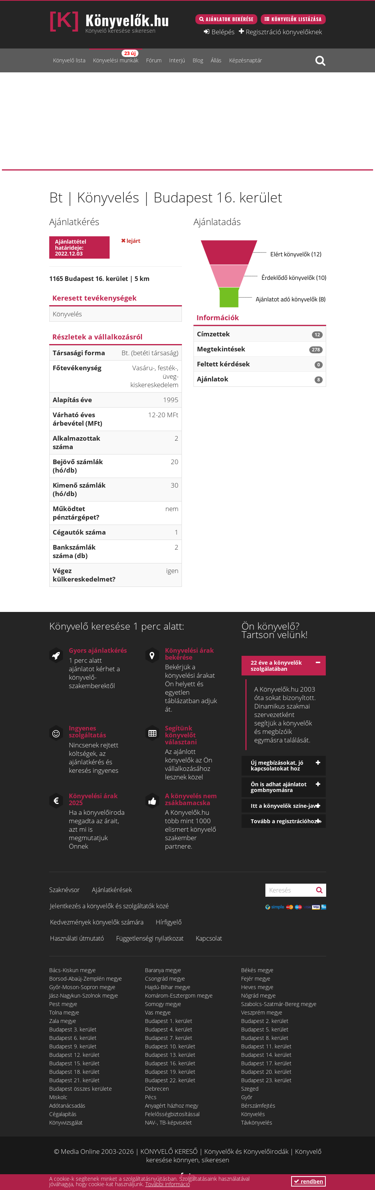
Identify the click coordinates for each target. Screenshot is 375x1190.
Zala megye (62, 1021)
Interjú (177, 60)
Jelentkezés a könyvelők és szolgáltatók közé (109, 906)
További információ (167, 1184)
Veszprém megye (261, 1012)
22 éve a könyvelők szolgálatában (276, 665)
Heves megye (257, 987)
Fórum (154, 60)
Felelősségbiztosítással (172, 1114)
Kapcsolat (209, 938)
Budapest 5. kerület (264, 1029)
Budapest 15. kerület (74, 1063)
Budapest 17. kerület (266, 1063)
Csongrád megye (165, 978)
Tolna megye (64, 1012)
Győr (246, 1097)
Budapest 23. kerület (266, 1080)
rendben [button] (308, 1181)
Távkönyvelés (256, 1122)
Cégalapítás (63, 1114)
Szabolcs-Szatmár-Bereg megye (279, 1004)
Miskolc (58, 1097)
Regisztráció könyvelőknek (284, 31)
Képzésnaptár (245, 60)
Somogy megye (163, 1004)
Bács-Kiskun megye (72, 970)
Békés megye (257, 970)
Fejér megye (255, 978)
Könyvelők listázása (297, 19)
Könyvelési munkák (115, 57)
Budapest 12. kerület (74, 1054)
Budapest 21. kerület (74, 1080)
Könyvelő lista (69, 60)
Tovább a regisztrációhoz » (286, 821)
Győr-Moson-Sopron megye (82, 987)
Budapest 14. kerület (266, 1054)
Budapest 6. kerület (73, 1037)
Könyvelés (253, 1114)
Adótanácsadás (67, 1105)
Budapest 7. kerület (168, 1037)
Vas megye (158, 1012)
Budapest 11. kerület (266, 1046)
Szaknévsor (64, 890)
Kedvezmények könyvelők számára (96, 922)
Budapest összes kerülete (80, 1088)
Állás (216, 60)
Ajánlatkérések (112, 890)
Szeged (249, 1088)
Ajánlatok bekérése (229, 19)
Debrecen (157, 1088)
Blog (198, 60)
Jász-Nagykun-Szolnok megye (83, 995)
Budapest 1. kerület (168, 1021)
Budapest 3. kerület (73, 1029)
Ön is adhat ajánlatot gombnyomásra (279, 787)
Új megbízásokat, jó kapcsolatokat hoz (277, 765)
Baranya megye (163, 970)
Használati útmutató (77, 938)
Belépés (223, 31)
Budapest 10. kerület (170, 1046)
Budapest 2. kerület (264, 1021)
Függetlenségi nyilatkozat (149, 938)
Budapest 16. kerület (170, 1063)
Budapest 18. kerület (74, 1071)
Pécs (151, 1097)
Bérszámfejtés (258, 1105)
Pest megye (63, 1004)
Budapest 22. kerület (170, 1080)
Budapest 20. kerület (266, 1071)
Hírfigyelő (169, 922)
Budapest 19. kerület (170, 1071)
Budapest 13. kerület (170, 1054)
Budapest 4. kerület (168, 1029)
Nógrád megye (258, 995)
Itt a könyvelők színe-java (285, 805)
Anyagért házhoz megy (171, 1105)
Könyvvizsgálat (66, 1122)
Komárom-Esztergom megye (179, 995)
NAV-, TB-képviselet (168, 1122)
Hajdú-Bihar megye (167, 987)
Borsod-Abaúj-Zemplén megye (85, 978)
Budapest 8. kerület (264, 1037)
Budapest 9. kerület (73, 1046)
